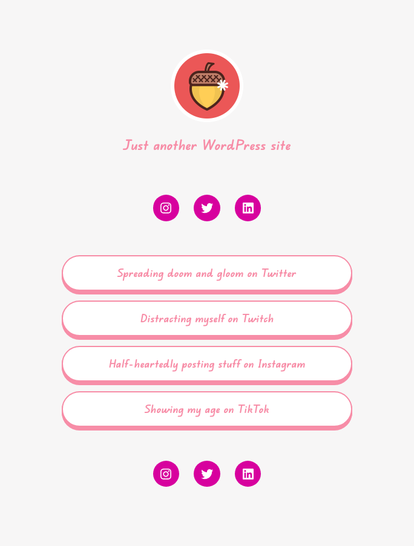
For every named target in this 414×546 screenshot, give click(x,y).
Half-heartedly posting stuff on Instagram (207, 363)
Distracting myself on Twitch (207, 318)
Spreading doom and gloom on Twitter (207, 272)
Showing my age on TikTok (207, 408)
